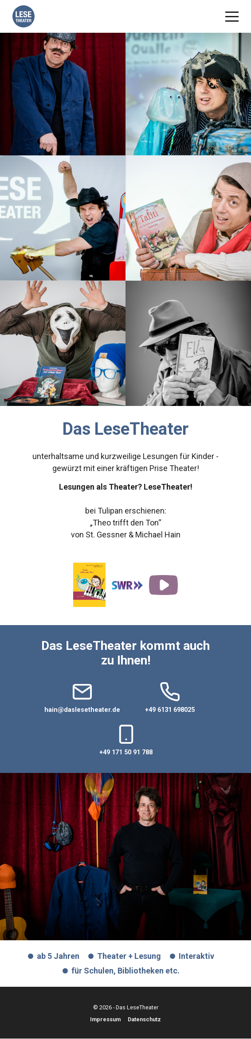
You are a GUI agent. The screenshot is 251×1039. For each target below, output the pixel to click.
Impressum (105, 1019)
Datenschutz (144, 1019)
